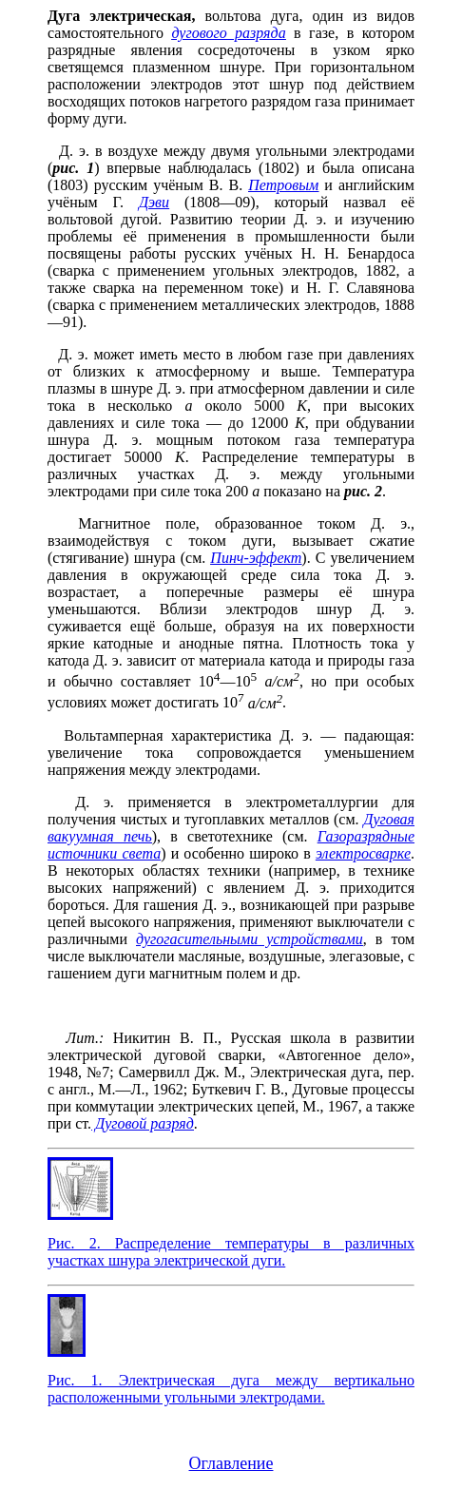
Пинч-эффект (255, 558)
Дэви (154, 202)
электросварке (363, 853)
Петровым (283, 185)
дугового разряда (228, 33)
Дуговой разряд (142, 1123)
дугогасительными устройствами (249, 939)
